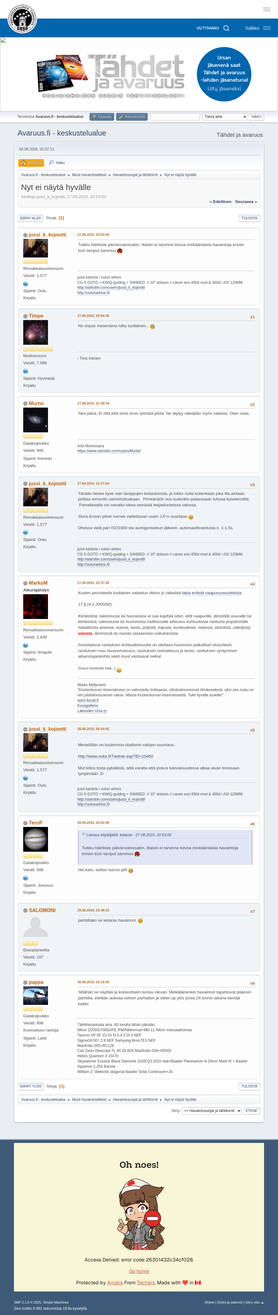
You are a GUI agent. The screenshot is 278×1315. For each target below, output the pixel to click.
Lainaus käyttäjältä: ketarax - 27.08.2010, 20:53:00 (129, 835)
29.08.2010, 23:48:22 (93, 910)
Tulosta (249, 218)
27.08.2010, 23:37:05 (93, 583)
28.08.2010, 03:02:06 (93, 822)
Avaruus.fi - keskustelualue (62, 133)
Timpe (36, 315)
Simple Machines (55, 1302)
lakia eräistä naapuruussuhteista (211, 592)
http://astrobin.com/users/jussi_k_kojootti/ (111, 287)
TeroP (35, 822)
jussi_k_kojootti (47, 234)
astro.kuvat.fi (87, 700)
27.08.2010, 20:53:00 (93, 234)
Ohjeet (209, 1302)
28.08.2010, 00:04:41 (93, 729)
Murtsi (36, 403)
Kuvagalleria (87, 705)
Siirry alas (30, 218)
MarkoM (38, 583)
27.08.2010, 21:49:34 (93, 403)
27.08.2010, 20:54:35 (93, 316)
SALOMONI (42, 910)
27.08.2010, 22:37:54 (93, 483)
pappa (36, 982)
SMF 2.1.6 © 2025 (27, 1302)
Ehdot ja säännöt (229, 1302)
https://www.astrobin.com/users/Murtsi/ (109, 451)
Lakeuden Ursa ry (92, 711)
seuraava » (246, 201)
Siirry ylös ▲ (254, 1302)
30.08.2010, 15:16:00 (93, 982)
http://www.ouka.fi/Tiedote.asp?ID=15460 (115, 756)
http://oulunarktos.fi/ (93, 293)
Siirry (176, 1110)
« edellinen (220, 201)
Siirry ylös (30, 1086)
